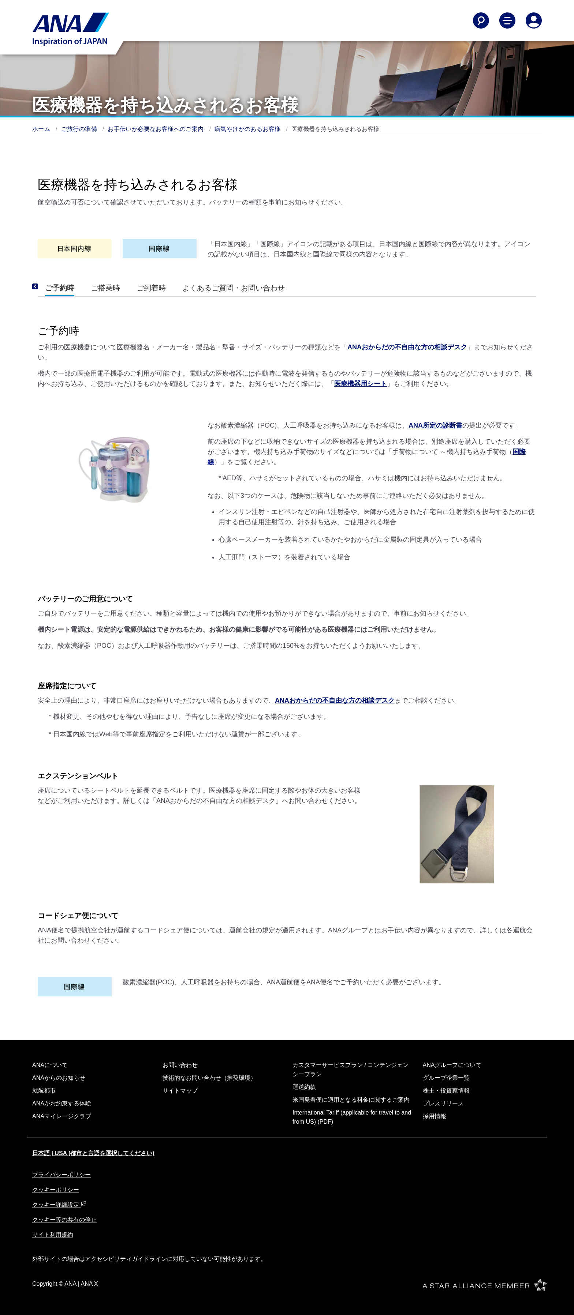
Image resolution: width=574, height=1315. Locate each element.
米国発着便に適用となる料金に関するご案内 (351, 1100)
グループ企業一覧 (446, 1078)
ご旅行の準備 (80, 129)
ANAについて (50, 1065)
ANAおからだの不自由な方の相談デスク (407, 347)
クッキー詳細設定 (59, 1205)
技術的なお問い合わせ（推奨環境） (209, 1078)
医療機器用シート (360, 383)
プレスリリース (443, 1103)
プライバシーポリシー (61, 1175)
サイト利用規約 (52, 1235)
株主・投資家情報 (446, 1090)
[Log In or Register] (534, 20)
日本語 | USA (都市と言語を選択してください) (93, 1153)
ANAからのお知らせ (58, 1078)
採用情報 (434, 1116)
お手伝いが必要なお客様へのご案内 (156, 129)
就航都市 (44, 1090)
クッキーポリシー (55, 1190)
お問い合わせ (180, 1065)
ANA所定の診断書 (435, 425)
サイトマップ (180, 1090)
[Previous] (45, 286)
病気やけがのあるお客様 (248, 129)
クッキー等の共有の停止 (64, 1220)
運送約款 (304, 1087)
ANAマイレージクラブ (61, 1116)
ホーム (42, 129)
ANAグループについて (452, 1065)
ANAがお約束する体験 (61, 1103)
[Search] (481, 20)
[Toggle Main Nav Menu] (507, 20)
